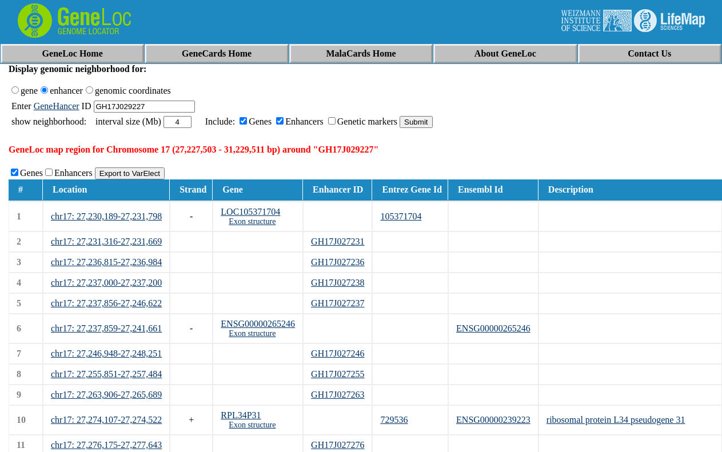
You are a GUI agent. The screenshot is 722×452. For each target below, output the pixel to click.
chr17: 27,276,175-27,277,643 (106, 445)
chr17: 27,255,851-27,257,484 (106, 374)
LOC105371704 (250, 212)
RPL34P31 (241, 415)
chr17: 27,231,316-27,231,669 (106, 241)
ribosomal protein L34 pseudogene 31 (616, 420)
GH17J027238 (337, 282)
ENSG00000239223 (493, 420)
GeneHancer (56, 106)
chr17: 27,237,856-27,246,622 (106, 303)
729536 (394, 420)
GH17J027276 (337, 445)
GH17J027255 (337, 374)
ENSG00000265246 (258, 324)
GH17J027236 (337, 262)
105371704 (400, 216)
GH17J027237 (337, 303)
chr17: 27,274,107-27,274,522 (106, 420)
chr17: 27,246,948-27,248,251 (106, 353)
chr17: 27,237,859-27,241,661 (106, 328)
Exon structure (252, 221)
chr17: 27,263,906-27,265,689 (106, 394)
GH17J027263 (337, 394)
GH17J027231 (337, 241)
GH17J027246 (337, 353)
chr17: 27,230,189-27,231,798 (106, 216)
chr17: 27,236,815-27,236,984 (106, 262)
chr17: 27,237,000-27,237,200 (106, 282)
